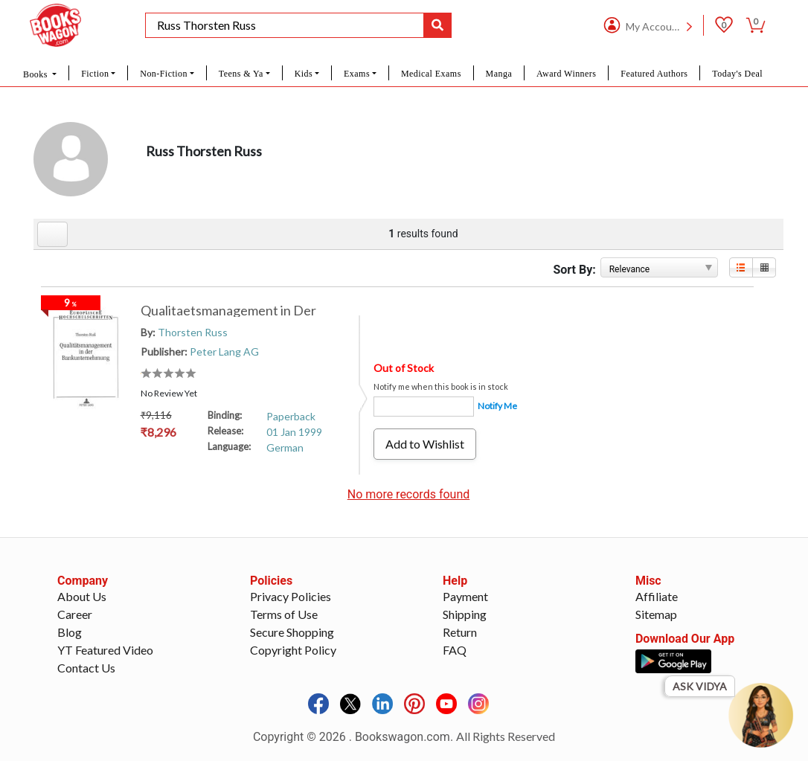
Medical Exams (431, 73)
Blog (69, 632)
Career (74, 614)
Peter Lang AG (224, 351)
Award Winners (566, 73)
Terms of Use (284, 614)
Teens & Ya (241, 73)
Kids (303, 73)
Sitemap (656, 614)
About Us (81, 596)
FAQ (454, 650)
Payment (465, 596)
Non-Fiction (163, 73)
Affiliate (656, 596)
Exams (357, 73)
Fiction (95, 73)
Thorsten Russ (193, 332)
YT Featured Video (105, 650)
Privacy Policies (290, 596)
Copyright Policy (293, 650)
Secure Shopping (292, 632)
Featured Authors (654, 73)
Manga (499, 73)
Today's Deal (737, 73)
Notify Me (497, 405)
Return (460, 632)
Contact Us (86, 668)
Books (36, 74)
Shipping (465, 614)
